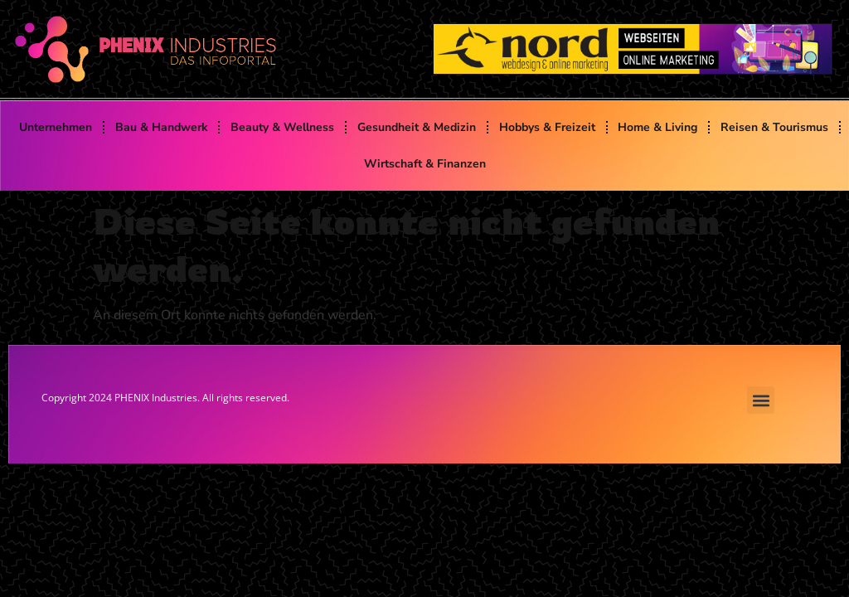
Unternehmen (55, 127)
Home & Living (657, 127)
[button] (760, 400)
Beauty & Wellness (282, 127)
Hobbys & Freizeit (547, 127)
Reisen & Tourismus (774, 127)
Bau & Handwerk (161, 127)
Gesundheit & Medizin (416, 127)
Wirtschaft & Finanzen (425, 164)
